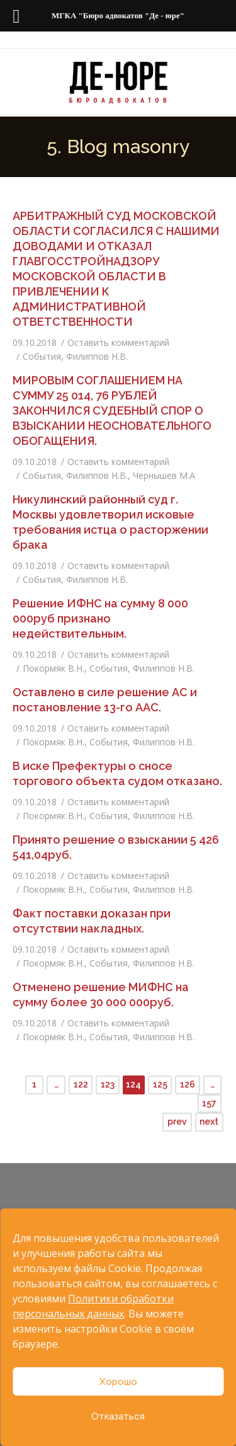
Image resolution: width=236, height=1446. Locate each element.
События (42, 356)
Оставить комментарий (118, 342)
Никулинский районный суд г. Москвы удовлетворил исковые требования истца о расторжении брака (110, 522)
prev (177, 1121)
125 (160, 1084)
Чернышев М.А (164, 475)
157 (209, 1103)
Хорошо (118, 1381)
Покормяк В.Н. (53, 668)
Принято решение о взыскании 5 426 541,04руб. (116, 847)
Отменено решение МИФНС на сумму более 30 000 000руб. (101, 994)
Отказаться (118, 1416)
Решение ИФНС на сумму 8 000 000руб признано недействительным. (100, 618)
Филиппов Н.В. (97, 356)
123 (108, 1084)
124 (133, 1084)
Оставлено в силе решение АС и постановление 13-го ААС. (105, 700)
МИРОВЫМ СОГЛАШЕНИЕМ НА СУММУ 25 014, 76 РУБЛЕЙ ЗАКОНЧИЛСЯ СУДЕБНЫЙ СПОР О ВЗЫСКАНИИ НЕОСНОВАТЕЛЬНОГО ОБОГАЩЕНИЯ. (112, 410)
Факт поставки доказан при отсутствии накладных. (92, 921)
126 (187, 1084)
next (208, 1121)
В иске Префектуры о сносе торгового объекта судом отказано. (117, 773)
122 (81, 1084)
